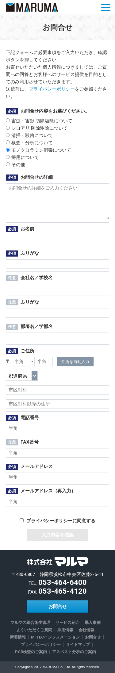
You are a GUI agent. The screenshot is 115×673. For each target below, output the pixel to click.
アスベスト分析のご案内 (74, 652)
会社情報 (86, 630)
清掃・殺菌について (29, 135)
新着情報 (18, 637)
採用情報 (65, 630)
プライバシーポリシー (52, 89)
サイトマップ (78, 644)
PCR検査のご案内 (31, 652)
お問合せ (57, 606)
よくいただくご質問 (34, 630)
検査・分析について (29, 143)
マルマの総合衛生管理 (30, 622)
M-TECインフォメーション (55, 637)
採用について (22, 157)
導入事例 (93, 622)
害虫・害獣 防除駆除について (39, 121)
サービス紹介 (67, 622)
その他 (15, 164)
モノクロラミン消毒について (38, 150)
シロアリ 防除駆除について (37, 128)
